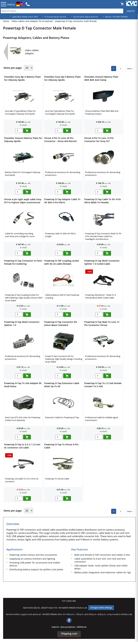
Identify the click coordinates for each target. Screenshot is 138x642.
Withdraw (82, 626)
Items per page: (13, 68)
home (6, 21)
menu (11, 4)
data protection (68, 626)
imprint (55, 626)
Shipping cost (69, 633)
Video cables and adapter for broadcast (32, 21)
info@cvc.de (81, 607)
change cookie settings (101, 607)
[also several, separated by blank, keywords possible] (69, 11)
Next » (130, 68)
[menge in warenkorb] (18, 130)
